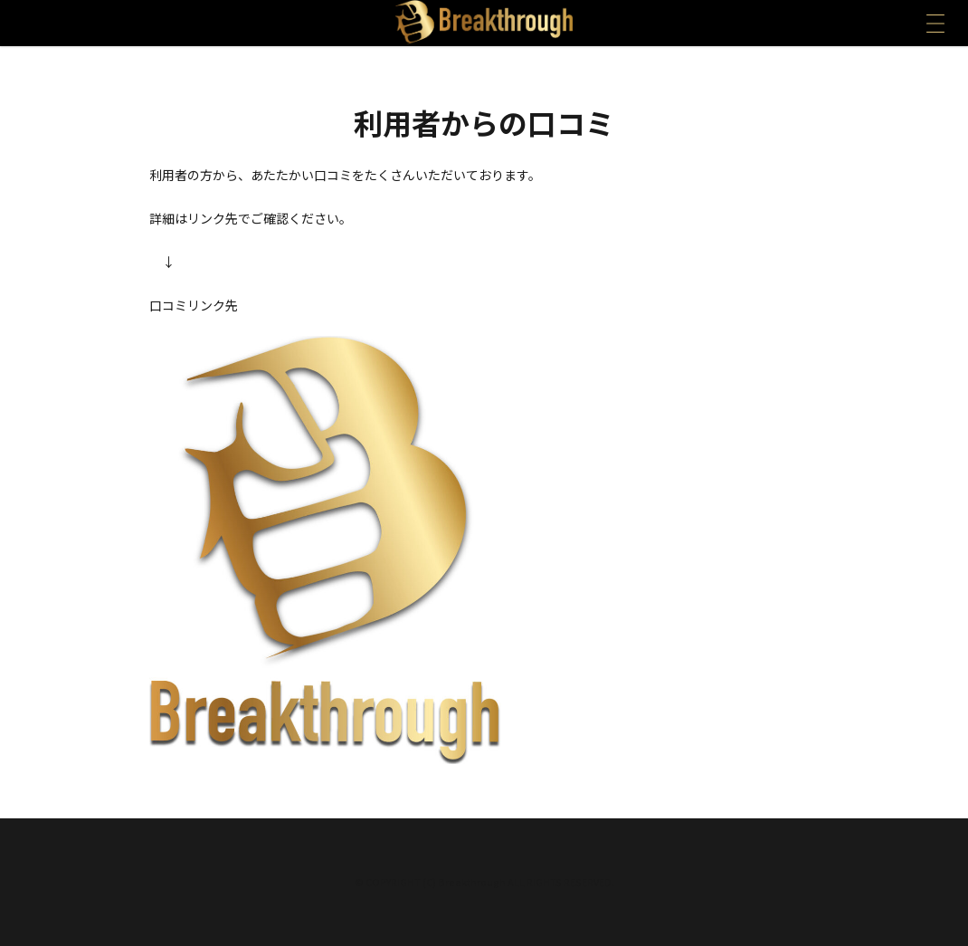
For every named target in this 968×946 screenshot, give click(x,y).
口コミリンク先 (193, 305)
